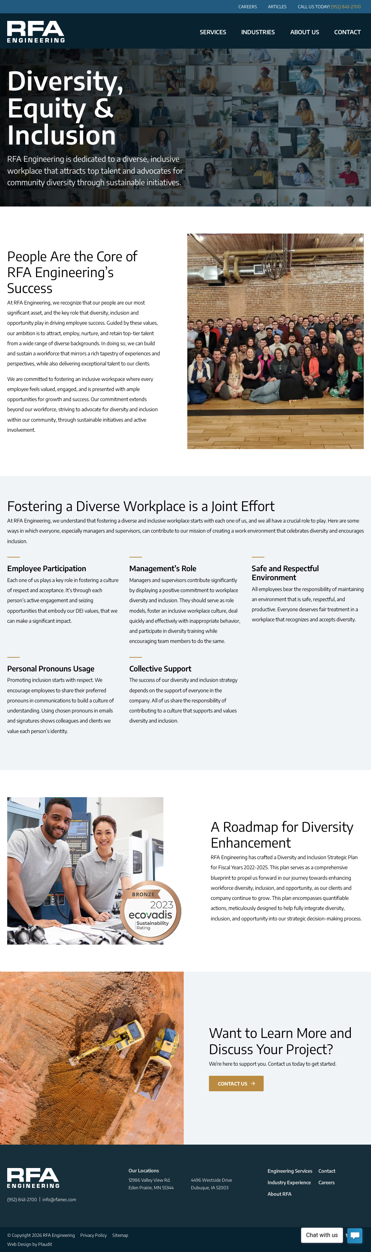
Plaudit (45, 1244)
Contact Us (232, 1083)
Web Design (19, 1244)
